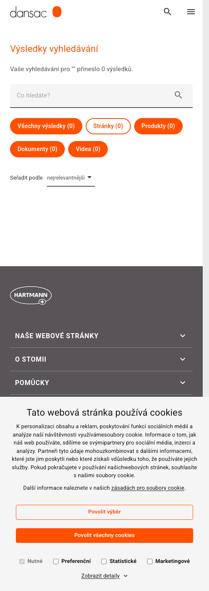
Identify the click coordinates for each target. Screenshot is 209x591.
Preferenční (76, 561)
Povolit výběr (104, 512)
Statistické (123, 561)
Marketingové (172, 561)
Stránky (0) (108, 126)
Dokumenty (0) (37, 149)
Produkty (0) (158, 126)
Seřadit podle (26, 178)
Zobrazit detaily (101, 576)
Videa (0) (88, 149)
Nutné (35, 561)
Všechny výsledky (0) (46, 126)
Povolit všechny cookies (104, 535)
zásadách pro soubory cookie (147, 488)
